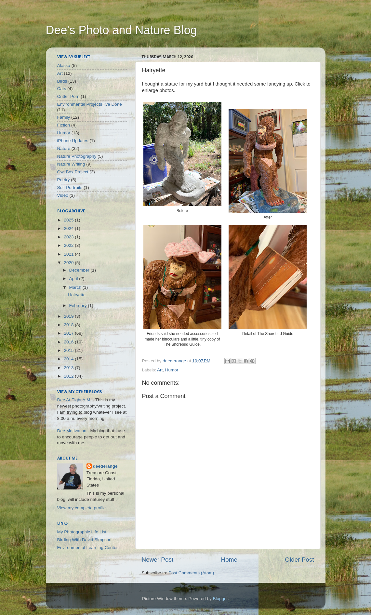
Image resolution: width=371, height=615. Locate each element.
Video (62, 195)
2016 (69, 342)
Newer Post (158, 559)
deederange (105, 466)
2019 (69, 316)
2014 (69, 358)
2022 (69, 245)
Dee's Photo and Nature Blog (121, 30)
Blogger (220, 598)
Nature (64, 148)
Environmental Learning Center (87, 547)
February (78, 305)
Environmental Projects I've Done (89, 104)
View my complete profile (81, 507)
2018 (69, 324)
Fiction (63, 125)
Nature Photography (77, 156)
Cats (61, 88)
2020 (69, 262)
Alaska (64, 65)
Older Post (299, 559)
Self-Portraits (70, 187)
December (80, 270)
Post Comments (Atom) (191, 572)
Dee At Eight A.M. (74, 399)
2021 (69, 254)
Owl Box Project (72, 171)
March (76, 287)
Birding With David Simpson (84, 539)
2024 (69, 228)
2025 (69, 220)
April (74, 278)
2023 (69, 236)
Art (160, 370)
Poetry (63, 179)
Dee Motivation (71, 430)
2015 (69, 350)
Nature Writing (71, 164)
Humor (172, 370)
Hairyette (77, 294)
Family (63, 117)
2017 (69, 333)
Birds (62, 81)
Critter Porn (68, 96)
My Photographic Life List (82, 531)
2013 (69, 367)
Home (229, 559)
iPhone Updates (72, 140)
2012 (69, 376)
